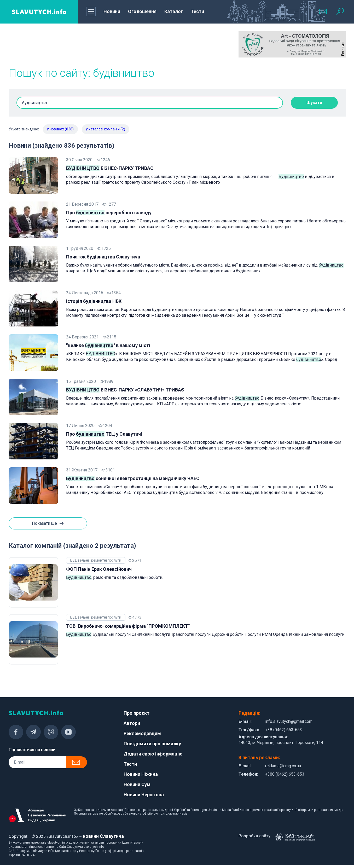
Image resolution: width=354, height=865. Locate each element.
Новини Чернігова (144, 794)
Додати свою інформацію (153, 754)
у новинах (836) (60, 129)
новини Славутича (103, 836)
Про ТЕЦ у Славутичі (104, 434)
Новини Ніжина (141, 774)
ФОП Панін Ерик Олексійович (99, 569)
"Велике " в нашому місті (108, 345)
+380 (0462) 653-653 (284, 774)
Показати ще (48, 524)
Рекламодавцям (142, 733)
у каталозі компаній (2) (105, 129)
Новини (111, 11)
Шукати (314, 102)
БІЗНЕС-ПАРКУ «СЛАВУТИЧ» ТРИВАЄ (125, 390)
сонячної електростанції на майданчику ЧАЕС (132, 478)
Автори (132, 723)
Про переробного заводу (109, 212)
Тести (197, 11)
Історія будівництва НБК (93, 301)
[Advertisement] (62, 44)
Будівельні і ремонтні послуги (95, 560)
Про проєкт (136, 713)
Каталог (173, 11)
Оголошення (142, 11)
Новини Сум (137, 784)
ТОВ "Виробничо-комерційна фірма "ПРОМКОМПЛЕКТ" (128, 626)
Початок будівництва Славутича (103, 257)
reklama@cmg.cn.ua (283, 765)
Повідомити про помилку (152, 743)
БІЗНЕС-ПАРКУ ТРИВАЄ (109, 168)
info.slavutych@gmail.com (288, 721)
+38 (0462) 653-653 (283, 729)
